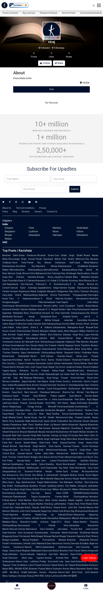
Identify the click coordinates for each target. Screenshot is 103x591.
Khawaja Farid (66, 450)
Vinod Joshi (67, 507)
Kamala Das (35, 381)
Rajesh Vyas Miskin (17, 504)
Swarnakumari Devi (20, 345)
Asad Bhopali (86, 327)
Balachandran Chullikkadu (73, 266)
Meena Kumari (83, 396)
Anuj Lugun (84, 334)
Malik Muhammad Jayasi (37, 421)
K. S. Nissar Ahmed (82, 284)
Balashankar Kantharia (55, 547)
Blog (15, 211)
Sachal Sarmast (63, 446)
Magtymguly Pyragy (21, 406)
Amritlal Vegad (15, 334)
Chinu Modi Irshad (47, 500)
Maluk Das (14, 414)
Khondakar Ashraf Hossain (26, 360)
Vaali (58, 302)
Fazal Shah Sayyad (56, 442)
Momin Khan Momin (78, 338)
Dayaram (71, 536)
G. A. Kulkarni (44, 327)
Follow (45, 63)
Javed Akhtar (43, 320)
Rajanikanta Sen (15, 284)
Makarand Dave (44, 543)
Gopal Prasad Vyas (25, 396)
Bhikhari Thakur (48, 396)
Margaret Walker (78, 331)
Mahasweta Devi (44, 273)
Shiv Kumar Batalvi (19, 442)
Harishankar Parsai (70, 363)
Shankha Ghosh (53, 464)
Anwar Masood (85, 439)
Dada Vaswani (34, 324)
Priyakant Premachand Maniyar (48, 540)
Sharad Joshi (20, 399)
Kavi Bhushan (75, 421)
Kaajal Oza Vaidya (49, 511)
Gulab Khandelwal (68, 370)
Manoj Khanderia (20, 522)
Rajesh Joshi (77, 302)
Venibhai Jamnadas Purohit (62, 529)
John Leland (49, 460)
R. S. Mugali (52, 309)
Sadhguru (13, 576)
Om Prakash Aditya (46, 370)
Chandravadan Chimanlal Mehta (51, 532)
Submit (75, 189)
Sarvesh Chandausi (40, 392)
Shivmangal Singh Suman (21, 259)
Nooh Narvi (23, 392)
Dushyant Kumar (61, 568)
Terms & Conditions (25, 208)
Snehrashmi (17, 518)
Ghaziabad (34, 235)
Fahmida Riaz (58, 273)
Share (59, 63)
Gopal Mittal (81, 262)
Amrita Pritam (69, 13)
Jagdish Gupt (66, 396)
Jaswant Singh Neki (31, 435)
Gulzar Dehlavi (54, 363)
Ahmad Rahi (17, 446)
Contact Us (52, 211)
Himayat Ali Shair (51, 313)
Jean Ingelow (36, 558)
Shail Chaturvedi (18, 388)
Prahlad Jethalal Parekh (35, 518)
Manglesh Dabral (65, 410)
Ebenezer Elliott (18, 558)
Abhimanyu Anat (42, 378)
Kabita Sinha (38, 464)
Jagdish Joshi (82, 500)
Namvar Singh (15, 273)
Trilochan (84, 291)
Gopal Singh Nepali (45, 367)
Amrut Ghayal (53, 507)
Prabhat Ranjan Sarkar (48, 471)
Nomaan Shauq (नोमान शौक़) (31, 576)
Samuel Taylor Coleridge (23, 288)
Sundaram (28, 532)
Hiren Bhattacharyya (45, 342)
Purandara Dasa (15, 280)
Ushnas (21, 529)
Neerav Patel (16, 500)
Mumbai (57, 227)
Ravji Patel (80, 504)
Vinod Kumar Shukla (51, 360)
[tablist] (51, 89)
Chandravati (28, 478)
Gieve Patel (19, 262)
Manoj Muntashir (78, 568)
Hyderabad (82, 227)
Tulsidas (68, 277)
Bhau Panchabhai (32, 313)
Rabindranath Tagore (25, 496)
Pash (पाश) (84, 572)
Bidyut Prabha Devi (18, 324)
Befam (69, 514)
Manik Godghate (38, 291)
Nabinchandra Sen (53, 482)
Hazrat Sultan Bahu (37, 453)
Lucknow (33, 231)
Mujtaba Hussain (37, 309)
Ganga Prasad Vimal (64, 378)
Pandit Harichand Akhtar (48, 259)
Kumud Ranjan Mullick (76, 478)
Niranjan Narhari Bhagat (55, 536)
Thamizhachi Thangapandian (73, 295)
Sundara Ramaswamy (76, 298)
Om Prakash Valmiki (54, 345)
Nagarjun (69, 345)
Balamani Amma (48, 295)
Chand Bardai (23, 417)
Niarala (41, 432)
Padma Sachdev (79, 460)
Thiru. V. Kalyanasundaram (24, 298)
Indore (80, 231)
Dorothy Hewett (36, 399)
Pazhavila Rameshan (36, 363)
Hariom (61, 572)
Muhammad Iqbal (73, 457)
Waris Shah (85, 453)
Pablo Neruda (15, 460)
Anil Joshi (85, 529)
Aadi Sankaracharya (51, 324)
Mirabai (12, 417)
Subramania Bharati (40, 306)
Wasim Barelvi (87, 374)
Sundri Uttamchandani (20, 331)
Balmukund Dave (35, 529)
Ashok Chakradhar (59, 421)
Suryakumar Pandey (50, 496)
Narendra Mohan (47, 266)
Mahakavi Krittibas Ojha (76, 482)
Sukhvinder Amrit (14, 439)
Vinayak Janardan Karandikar (70, 320)
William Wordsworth (61, 489)
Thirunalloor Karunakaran (24, 338)
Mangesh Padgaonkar (57, 291)
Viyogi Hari (36, 417)
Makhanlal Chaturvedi (41, 550)
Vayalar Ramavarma (78, 288)
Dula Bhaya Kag (66, 511)
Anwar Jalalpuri (31, 334)
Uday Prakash (75, 417)
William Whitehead (81, 489)
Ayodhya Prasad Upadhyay (43, 486)
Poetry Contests (10, 13)
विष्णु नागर (56, 403)
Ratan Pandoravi (27, 255)
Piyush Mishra (81, 550)
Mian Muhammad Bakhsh (63, 453)
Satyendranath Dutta (52, 349)
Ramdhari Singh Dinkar (21, 489)
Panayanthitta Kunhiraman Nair (69, 388)
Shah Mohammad (48, 450)
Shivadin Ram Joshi (26, 367)
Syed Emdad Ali (73, 471)
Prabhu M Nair (35, 428)
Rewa (55, 231)
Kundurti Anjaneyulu (20, 291)
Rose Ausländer (17, 421)
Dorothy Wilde (68, 324)
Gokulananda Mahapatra (65, 327)
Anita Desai (80, 349)
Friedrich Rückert (83, 410)
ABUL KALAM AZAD (18, 568)
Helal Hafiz (68, 468)
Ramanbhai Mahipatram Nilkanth (63, 518)
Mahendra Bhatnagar (30, 349)
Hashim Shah (46, 446)
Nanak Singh (31, 446)
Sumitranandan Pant (68, 399)
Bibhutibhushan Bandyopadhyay (60, 270)
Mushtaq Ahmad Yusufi (39, 388)
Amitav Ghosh (82, 324)
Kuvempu (73, 280)
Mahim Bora (46, 334)
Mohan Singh (43, 439)
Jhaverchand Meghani (19, 550)
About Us (6, 208)
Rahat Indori (14, 327)
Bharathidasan (23, 306)
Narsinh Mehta (33, 547)
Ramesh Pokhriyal (34, 284)
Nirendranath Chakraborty (76, 464)
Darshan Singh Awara (80, 442)
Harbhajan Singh (58, 439)
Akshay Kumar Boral (80, 475)
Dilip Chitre (74, 291)
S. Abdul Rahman (52, 298)
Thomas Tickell (15, 457)
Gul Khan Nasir (42, 414)
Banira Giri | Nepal (66, 565)
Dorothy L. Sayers (16, 363)
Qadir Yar (18, 450)
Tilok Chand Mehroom (73, 259)
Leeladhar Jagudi (19, 381)
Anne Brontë (32, 385)
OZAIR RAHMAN (72, 493)
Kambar (63, 288)
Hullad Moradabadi (17, 385)
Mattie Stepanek (64, 352)
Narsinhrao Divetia (61, 543)
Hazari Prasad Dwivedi (24, 403)
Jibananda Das (25, 493)
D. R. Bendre (62, 280)
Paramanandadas (65, 406)
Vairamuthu (19, 320)
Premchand (62, 460)
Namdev (85, 342)
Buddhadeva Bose (20, 464)
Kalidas (53, 331)
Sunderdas (50, 410)
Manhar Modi (31, 500)
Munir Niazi (72, 439)
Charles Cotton (80, 446)
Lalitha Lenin (57, 306)
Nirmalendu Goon (84, 468)
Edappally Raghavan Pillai (67, 342)
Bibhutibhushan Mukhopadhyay (26, 270)
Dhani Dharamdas (34, 410)
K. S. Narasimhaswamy (35, 280)
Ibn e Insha (51, 399)
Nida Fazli (16, 435)
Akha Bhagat (37, 536)
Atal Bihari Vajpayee (77, 558)
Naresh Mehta (61, 424)
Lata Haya (64, 561)
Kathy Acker (32, 460)
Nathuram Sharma (60, 392)
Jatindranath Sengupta (57, 475)
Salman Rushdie (55, 356)
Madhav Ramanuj (44, 504)
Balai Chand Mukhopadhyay (23, 295)
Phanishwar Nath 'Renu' (22, 424)
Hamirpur (57, 235)
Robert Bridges (31, 457)
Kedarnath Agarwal (77, 424)
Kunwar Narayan (51, 428)
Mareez (90, 507)
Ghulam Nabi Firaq (67, 309)
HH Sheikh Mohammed (55, 417)
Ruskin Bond (44, 403)
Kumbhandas (81, 406)
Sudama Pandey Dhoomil (78, 367)
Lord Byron (88, 457)
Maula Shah (37, 442)
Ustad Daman (29, 439)
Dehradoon (82, 235)
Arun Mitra (40, 478)
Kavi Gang (27, 414)
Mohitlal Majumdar (55, 478)
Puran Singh (31, 450)
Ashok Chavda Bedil (35, 507)
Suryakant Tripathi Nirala (78, 306)
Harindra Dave (15, 532)
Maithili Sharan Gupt (42, 489)
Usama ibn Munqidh (24, 342)
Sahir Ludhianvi (31, 561)
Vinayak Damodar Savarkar (52, 385)
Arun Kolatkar (61, 316)
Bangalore (10, 231)
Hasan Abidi (63, 331)
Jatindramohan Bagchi (32, 482)
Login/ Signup (89, 558)
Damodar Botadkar (80, 543)
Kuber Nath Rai (71, 374)
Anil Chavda (80, 507)
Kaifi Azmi (71, 572)
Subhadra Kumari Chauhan (42, 572)
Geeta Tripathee (82, 345)
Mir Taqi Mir (15, 378)
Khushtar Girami (45, 255)
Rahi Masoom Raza (65, 554)
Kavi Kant (74, 547)
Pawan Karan (74, 356)
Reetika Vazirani (20, 309)
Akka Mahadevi (82, 277)
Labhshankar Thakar (64, 504)
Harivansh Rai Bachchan (57, 432)
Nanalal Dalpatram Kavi (40, 554)
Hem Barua (44, 457)
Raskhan (39, 424)
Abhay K (41, 475)
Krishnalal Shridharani (80, 532)
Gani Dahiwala (16, 507)
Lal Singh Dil (65, 435)
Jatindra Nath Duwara (52, 338)
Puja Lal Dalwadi (54, 514)
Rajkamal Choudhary (71, 428)
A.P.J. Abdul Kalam (68, 522)
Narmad (13, 529)
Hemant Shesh (85, 378)
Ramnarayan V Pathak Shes (43, 525)
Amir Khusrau (85, 280)
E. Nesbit (86, 428)
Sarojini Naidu (37, 345)
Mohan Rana (86, 363)
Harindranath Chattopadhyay (41, 352)
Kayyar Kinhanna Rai (22, 370)
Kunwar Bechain (54, 558)
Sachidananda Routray (81, 414)
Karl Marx (22, 428)
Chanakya (19, 410)
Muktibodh (33, 432)
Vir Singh (80, 450)
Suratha (30, 320)
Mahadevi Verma (18, 554)
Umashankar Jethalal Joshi (23, 543)
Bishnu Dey (63, 486)
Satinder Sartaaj (50, 435)
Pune (31, 227)
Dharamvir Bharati (48, 13)
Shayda (31, 504)
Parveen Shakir (37, 374)
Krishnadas (82, 403)
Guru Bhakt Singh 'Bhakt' (69, 255)
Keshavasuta (83, 309)
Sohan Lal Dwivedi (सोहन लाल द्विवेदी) (61, 576)
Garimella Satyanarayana (73, 313)
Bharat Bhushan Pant (63, 550)
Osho (92, 435)
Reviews (26, 211)
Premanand (24, 536)
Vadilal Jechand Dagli (43, 522)
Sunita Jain (79, 316)
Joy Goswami (25, 471)
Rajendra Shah (84, 536)
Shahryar (28, 378)
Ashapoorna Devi (15, 475)
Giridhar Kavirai (60, 414)
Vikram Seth (37, 356)
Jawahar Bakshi (66, 500)
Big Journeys (29, 13)
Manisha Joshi (18, 511)
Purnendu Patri (14, 478)
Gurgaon (9, 227)
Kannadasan (49, 302)
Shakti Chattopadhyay (18, 486)
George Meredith (46, 406)
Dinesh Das (30, 475)
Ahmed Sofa (28, 273)
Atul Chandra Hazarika (22, 277)
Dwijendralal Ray (54, 468)
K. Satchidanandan (75, 385)
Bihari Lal (48, 424)
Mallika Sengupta (78, 486)
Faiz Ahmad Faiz (80, 392)
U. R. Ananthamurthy (57, 284)
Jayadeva (59, 277)
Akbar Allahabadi (21, 374)
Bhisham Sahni (10, 255)
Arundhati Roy (25, 266)
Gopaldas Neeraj (19, 540)
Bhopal (8, 235)
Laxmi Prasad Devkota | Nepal (42, 565)
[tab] (26, 89)
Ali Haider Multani (78, 432)
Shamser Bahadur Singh (65, 334)
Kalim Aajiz (86, 399)
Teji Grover (60, 367)
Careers (38, 211)
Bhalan (89, 504)
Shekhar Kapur (19, 352)
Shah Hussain (17, 453)
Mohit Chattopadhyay (75, 496)
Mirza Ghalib (20, 572)
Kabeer (19, 561)
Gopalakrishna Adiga (48, 288)
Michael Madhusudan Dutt (31, 468)
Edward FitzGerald (72, 360)
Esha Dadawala (32, 511)
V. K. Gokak (51, 280)
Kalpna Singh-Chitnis (52, 381)
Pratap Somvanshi (49, 561)
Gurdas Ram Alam (80, 435)
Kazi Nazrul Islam (49, 493)
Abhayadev (68, 349)
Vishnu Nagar (69, 403)
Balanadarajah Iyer (54, 374)
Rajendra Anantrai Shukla (25, 514)
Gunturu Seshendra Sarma (76, 381)
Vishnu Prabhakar (83, 352)
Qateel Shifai (29, 327)
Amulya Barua (45, 277)
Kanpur (8, 238)
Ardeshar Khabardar (78, 540)
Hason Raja (14, 482)
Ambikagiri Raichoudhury (78, 273)
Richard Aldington (40, 331)
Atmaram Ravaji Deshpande (32, 316)
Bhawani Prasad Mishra (40, 568)
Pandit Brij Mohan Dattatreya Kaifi (50, 262)
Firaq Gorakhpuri (19, 565)
